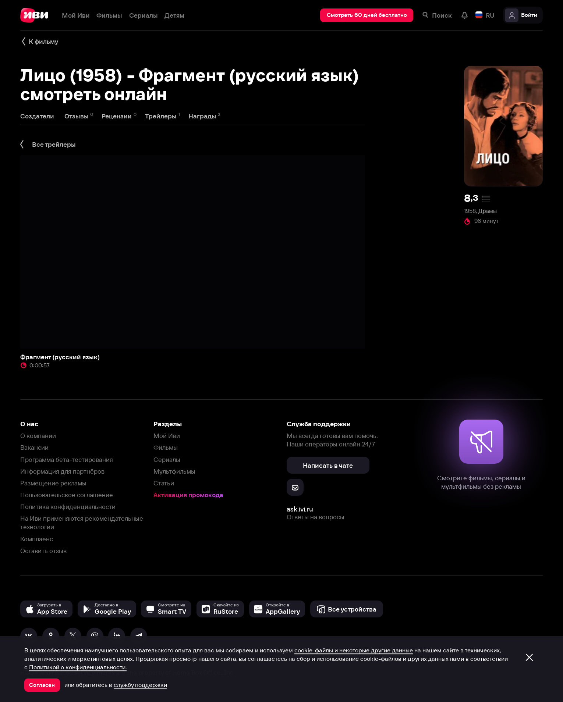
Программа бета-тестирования (66, 459)
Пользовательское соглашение (66, 494)
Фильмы (165, 447)
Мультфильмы (174, 471)
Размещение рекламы (53, 483)
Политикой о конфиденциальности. (78, 667)
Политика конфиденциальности (68, 506)
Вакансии (34, 447)
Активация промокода (188, 494)
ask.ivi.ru (300, 509)
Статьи (163, 483)
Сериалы (166, 459)
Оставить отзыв (43, 550)
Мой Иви (166, 435)
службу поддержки (140, 684)
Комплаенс (36, 538)
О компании (38, 435)
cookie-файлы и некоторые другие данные (353, 650)
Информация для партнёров (62, 471)
